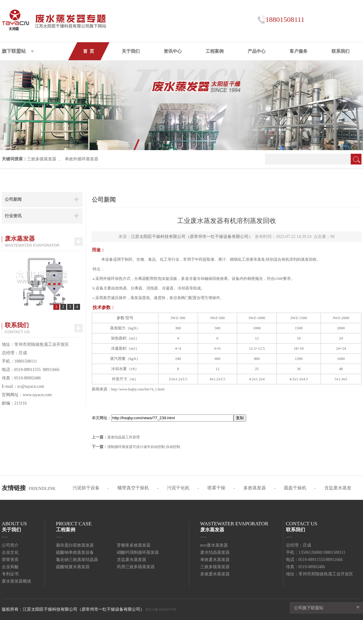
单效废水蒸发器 (215, 559)
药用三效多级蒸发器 (136, 567)
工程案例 (215, 51)
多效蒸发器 (254, 487)
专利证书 (10, 574)
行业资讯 (13, 216)
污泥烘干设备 (86, 487)
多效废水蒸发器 (215, 574)
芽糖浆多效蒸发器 (133, 545)
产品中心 (257, 51)
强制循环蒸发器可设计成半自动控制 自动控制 (143, 447)
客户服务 (299, 51)
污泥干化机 (178, 487)
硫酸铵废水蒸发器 (73, 567)
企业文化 (10, 552)
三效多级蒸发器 (41, 159)
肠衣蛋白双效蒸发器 (75, 545)
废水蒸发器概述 (16, 581)
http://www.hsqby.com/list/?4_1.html (138, 389)
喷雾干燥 (216, 487)
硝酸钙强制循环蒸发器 (138, 552)
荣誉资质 (10, 559)
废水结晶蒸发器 (215, 552)
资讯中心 (173, 51)
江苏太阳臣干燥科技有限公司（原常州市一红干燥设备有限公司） (192, 236)
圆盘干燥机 (295, 487)
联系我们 (341, 51)
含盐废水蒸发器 (131, 559)
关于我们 (131, 51)
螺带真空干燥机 (133, 487)
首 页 (88, 51)
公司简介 (10, 545)
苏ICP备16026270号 (160, 609)
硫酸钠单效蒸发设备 (75, 552)
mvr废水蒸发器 (214, 545)
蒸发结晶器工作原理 (123, 437)
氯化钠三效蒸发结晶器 (77, 559)
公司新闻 (13, 199)
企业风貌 (10, 567)
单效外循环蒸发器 (81, 159)
